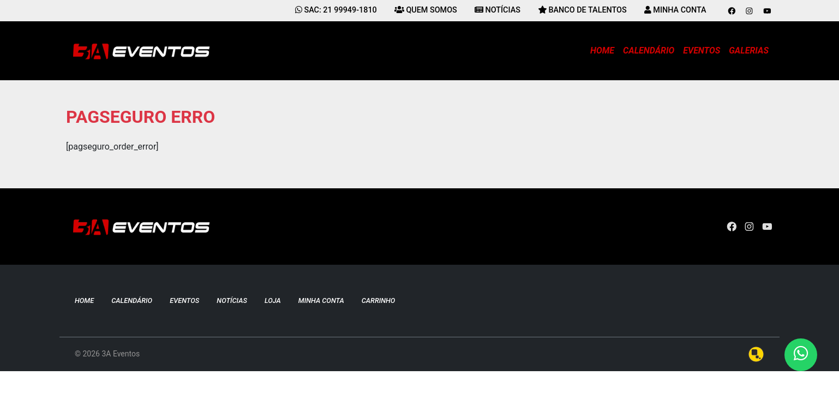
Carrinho (378, 300)
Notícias (232, 300)
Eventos (701, 50)
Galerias (749, 50)
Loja (273, 300)
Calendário (648, 50)
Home (602, 50)
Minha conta (321, 300)
